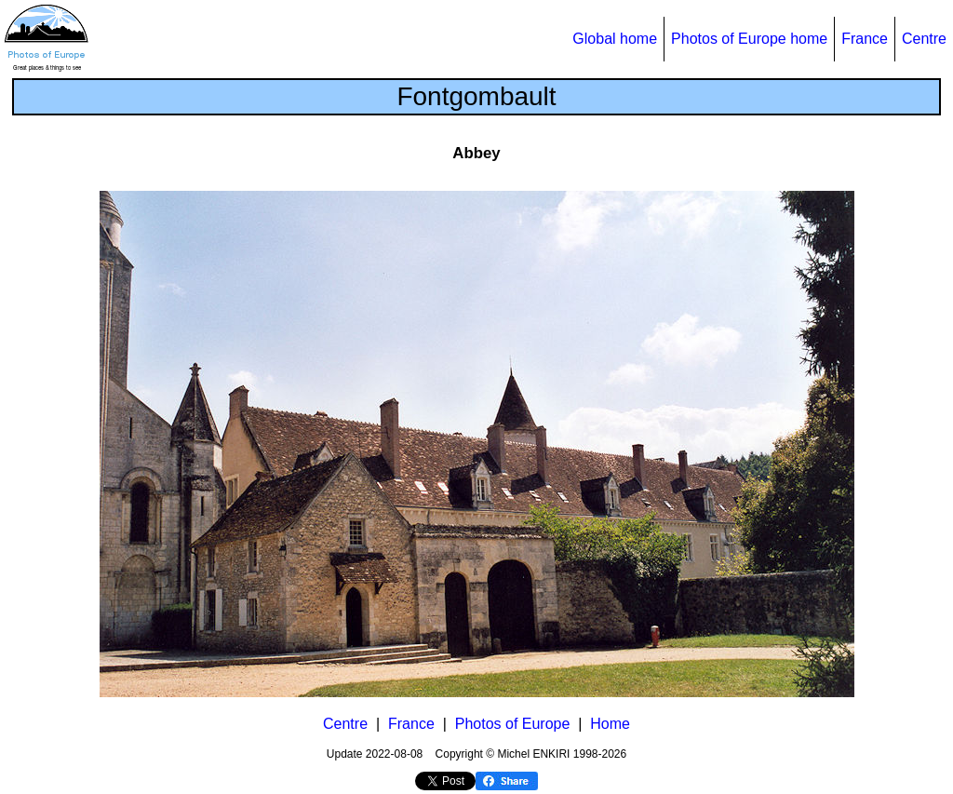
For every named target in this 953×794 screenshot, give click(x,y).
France (864, 39)
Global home (614, 39)
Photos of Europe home (749, 39)
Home (610, 724)
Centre (924, 39)
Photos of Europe (512, 724)
